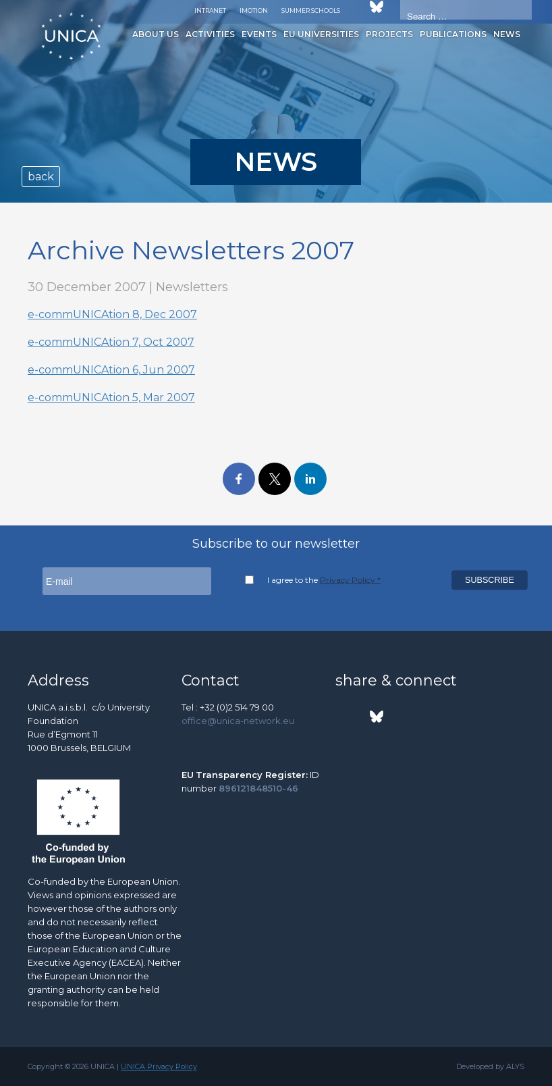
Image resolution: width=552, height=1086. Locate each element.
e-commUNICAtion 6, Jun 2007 (111, 369)
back (41, 176)
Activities (210, 34)
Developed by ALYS (490, 1066)
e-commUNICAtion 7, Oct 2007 (111, 342)
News (506, 34)
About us (155, 34)
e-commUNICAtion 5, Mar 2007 (111, 397)
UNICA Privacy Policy (159, 1066)
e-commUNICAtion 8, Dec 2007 (112, 314)
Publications (453, 34)
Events (259, 34)
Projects (389, 34)
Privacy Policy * (350, 580)
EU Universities (321, 34)
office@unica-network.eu (238, 720)
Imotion (254, 10)
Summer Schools (310, 10)
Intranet (210, 10)
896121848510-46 (258, 788)
